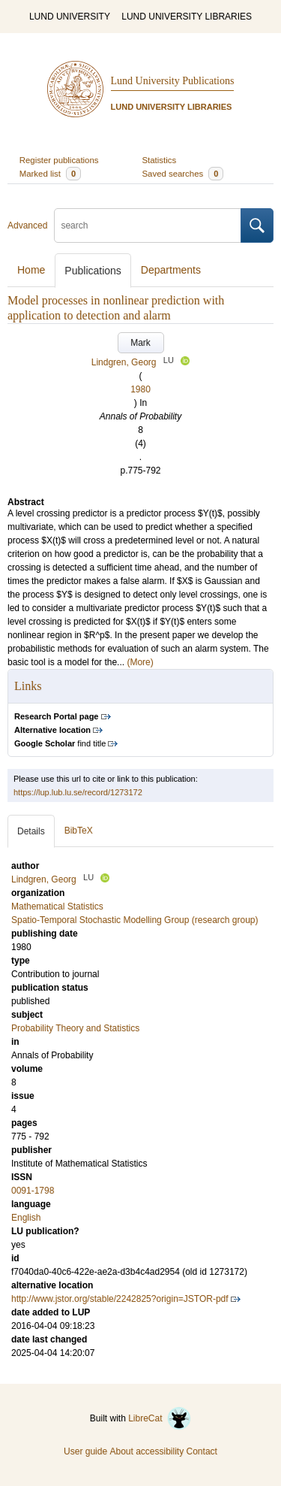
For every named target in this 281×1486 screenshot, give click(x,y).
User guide (85, 1451)
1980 (140, 389)
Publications (92, 271)
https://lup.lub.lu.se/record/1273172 (77, 792)
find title (60, 743)
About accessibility (146, 1451)
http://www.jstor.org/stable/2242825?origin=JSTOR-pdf (120, 1299)
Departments (171, 270)
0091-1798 (32, 1190)
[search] (147, 225)
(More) (140, 662)
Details (31, 831)
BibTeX (78, 830)
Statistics (159, 160)
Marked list (50, 173)
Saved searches (183, 173)
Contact (202, 1451)
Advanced (27, 225)
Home (31, 270)
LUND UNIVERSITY (69, 16)
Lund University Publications (173, 80)
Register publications (59, 160)
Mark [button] (140, 342)
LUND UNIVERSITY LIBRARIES (186, 16)
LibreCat (159, 1418)
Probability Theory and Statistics (75, 1028)
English (25, 1217)
